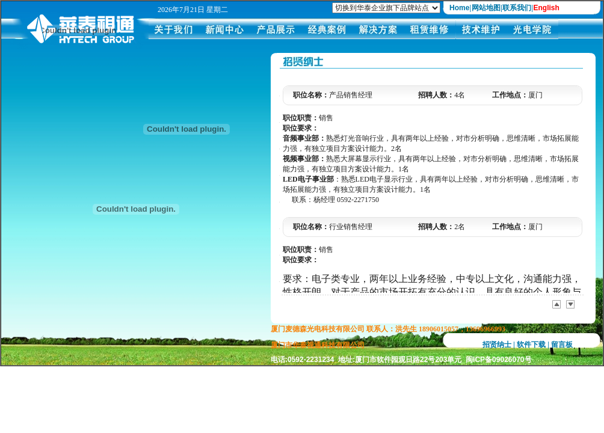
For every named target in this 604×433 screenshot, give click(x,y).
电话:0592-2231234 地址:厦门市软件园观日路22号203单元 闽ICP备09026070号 (401, 359)
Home (459, 8)
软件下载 (531, 344)
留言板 (562, 344)
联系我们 (516, 8)
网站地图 (486, 8)
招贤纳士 (496, 344)
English (546, 8)
